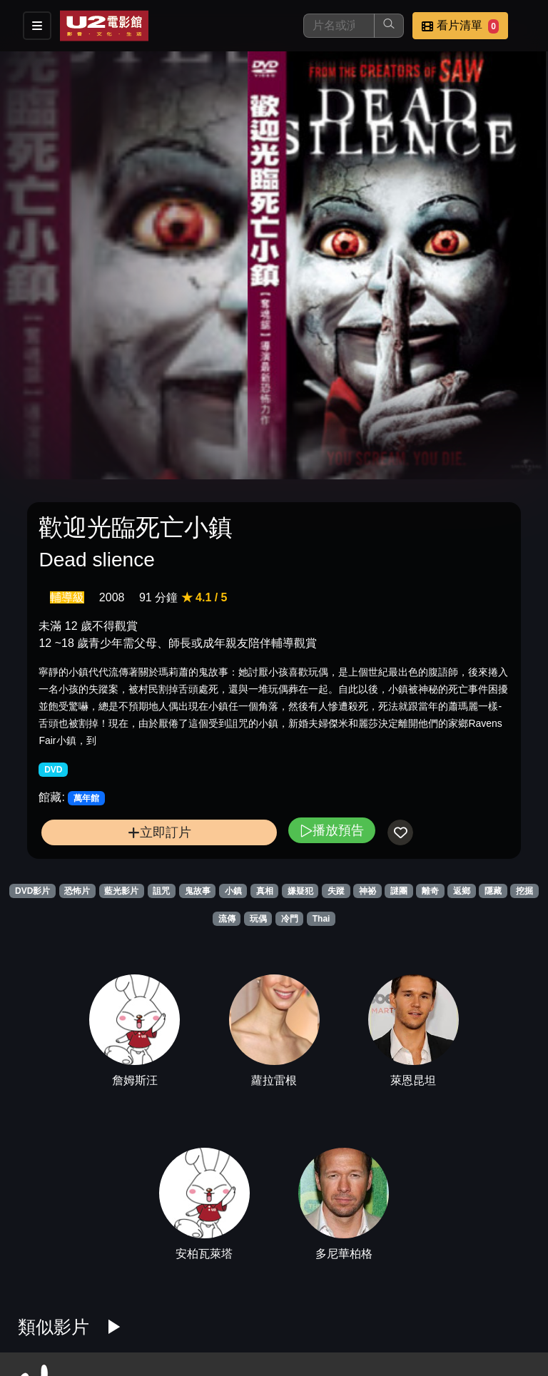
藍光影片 (121, 891)
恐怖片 (77, 891)
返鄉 (461, 891)
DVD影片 (32, 891)
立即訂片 (159, 832)
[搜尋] (339, 26)
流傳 (226, 919)
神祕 (367, 891)
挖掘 (524, 891)
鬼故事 (197, 891)
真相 (264, 891)
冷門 (289, 919)
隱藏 (493, 891)
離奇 (430, 891)
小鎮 (233, 891)
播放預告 (332, 829)
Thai (321, 919)
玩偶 (258, 919)
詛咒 (161, 891)
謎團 (398, 891)
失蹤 (336, 891)
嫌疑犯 (300, 891)
